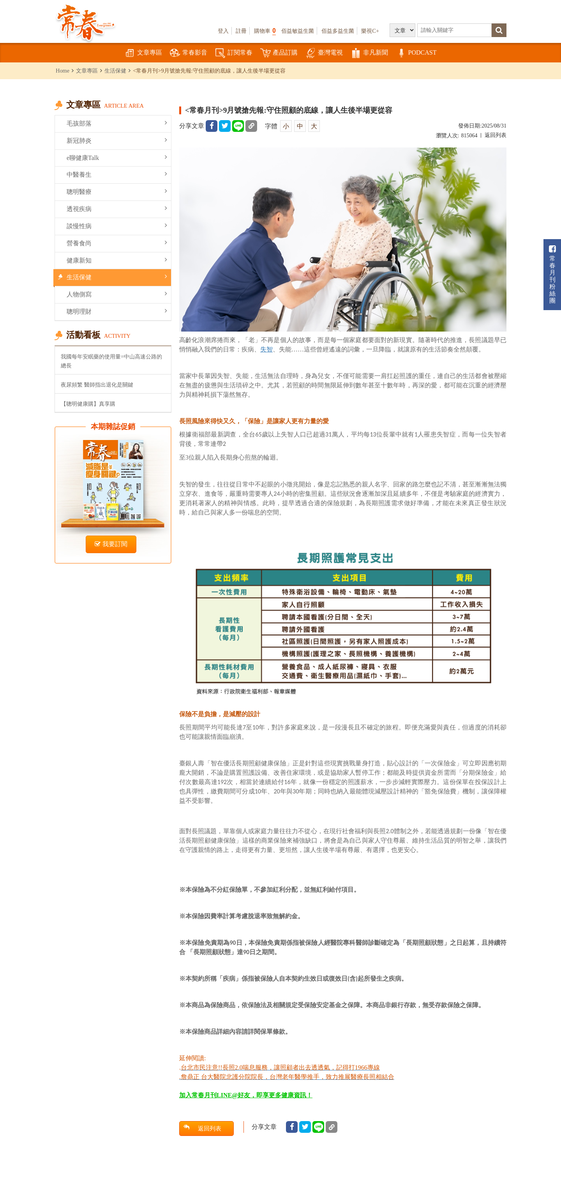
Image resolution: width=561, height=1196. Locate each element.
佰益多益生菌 (337, 31)
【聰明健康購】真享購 (88, 404)
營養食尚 (117, 243)
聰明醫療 (117, 191)
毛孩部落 (117, 123)
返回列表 (495, 135)
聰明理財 (117, 311)
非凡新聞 (369, 53)
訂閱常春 (233, 53)
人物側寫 (117, 294)
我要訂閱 (111, 544)
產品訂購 (279, 53)
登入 (223, 31)
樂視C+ (370, 31)
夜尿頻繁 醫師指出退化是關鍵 (97, 385)
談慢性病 (117, 225)
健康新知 (117, 260)
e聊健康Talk (117, 157)
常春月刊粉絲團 (552, 274)
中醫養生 (117, 174)
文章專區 (143, 53)
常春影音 (188, 53)
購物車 (265, 31)
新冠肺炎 (117, 140)
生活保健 (115, 70)
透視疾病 (117, 208)
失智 (266, 349)
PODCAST (416, 53)
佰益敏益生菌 (297, 31)
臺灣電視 (324, 53)
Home (62, 70)
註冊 (241, 31)
